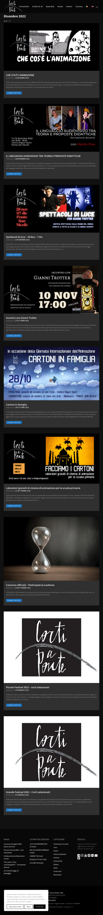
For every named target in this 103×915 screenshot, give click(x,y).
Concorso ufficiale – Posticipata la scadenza (30, 585)
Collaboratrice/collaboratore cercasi (14, 857)
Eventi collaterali (60, 854)
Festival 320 (58, 861)
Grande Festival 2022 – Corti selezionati (28, 792)
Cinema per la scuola (61, 844)
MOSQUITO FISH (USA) (38, 859)
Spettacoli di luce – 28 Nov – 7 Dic (24, 237)
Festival (56, 858)
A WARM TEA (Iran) (36, 856)
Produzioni (57, 871)
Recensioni (57, 875)
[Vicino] (46, 890)
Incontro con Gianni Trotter (21, 317)
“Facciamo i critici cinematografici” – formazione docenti (15, 864)
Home (5, 21)
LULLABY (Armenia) (36, 863)
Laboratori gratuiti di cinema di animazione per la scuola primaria (43, 488)
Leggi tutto (14, 93)
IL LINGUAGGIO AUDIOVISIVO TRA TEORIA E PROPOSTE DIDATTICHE (43, 156)
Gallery (56, 864)
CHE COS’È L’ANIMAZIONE (20, 75)
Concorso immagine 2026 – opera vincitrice (13, 845)
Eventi (56, 851)
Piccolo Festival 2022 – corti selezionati (27, 687)
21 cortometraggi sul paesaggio (11, 872)
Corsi (55, 847)
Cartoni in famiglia (16, 404)
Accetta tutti (39, 907)
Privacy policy (51, 900)
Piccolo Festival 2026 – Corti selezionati (14, 851)
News (56, 868)
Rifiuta (28, 907)
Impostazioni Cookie (15, 907)
